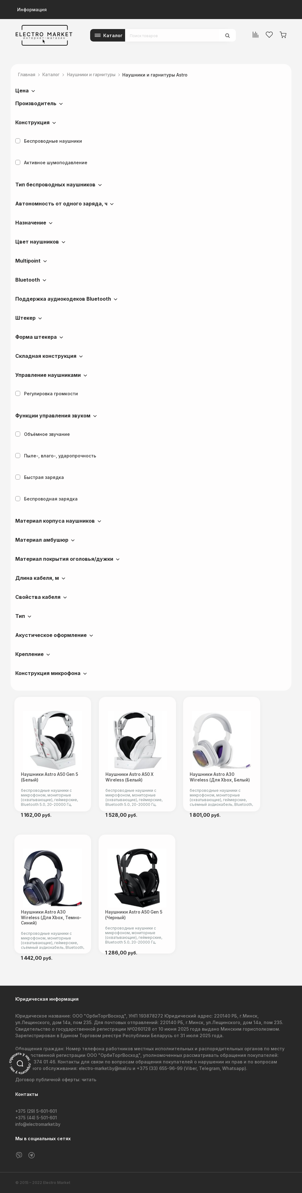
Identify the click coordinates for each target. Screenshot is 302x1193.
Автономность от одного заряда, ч (61, 203)
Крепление (29, 654)
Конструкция (32, 122)
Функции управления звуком (52, 415)
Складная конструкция (45, 356)
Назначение (30, 222)
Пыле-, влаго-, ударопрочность (55, 455)
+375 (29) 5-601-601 (37, 1111)
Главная (27, 74)
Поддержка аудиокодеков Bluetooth (63, 299)
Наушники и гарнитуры (97, 74)
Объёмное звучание (42, 434)
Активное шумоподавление (51, 162)
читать (89, 1079)
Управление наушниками (48, 375)
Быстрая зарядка (39, 477)
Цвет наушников (37, 242)
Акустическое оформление (51, 635)
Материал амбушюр (41, 540)
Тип (20, 616)
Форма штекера (36, 337)
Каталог (113, 35)
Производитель (35, 103)
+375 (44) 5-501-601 (37, 1117)
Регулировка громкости (46, 393)
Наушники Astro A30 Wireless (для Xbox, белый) (246, 781)
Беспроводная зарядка (46, 498)
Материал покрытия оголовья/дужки (64, 559)
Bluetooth (27, 280)
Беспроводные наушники (48, 141)
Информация (32, 9)
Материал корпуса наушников (55, 521)
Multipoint (28, 261)
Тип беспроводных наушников (55, 184)
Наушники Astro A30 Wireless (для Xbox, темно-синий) (56, 925)
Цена (22, 90)
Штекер (25, 318)
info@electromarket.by (40, 1124)
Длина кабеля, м (37, 578)
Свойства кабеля (38, 597)
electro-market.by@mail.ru (108, 1068)
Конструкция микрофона (47, 673)
